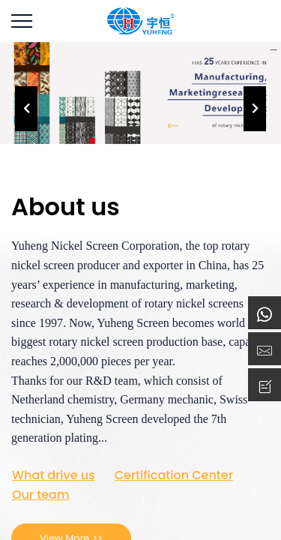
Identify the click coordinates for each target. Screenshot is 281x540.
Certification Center (174, 475)
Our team (41, 495)
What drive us (53, 475)
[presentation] (26, 108)
